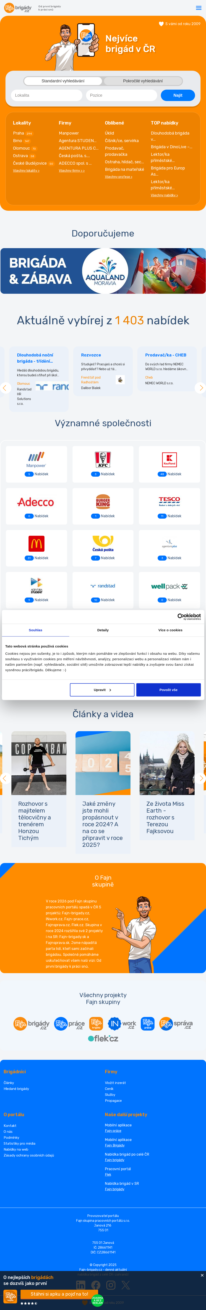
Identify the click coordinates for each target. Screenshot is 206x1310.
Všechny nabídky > (164, 195)
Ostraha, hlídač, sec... (124, 161)
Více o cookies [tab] (170, 630)
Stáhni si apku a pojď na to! (59, 1294)
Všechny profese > (118, 177)
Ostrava (24, 156)
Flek (108, 1174)
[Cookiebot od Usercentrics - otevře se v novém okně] (181, 616)
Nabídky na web (16, 1149)
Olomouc (25, 148)
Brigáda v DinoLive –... (171, 146)
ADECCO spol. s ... (75, 163)
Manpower (69, 133)
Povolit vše (168, 689)
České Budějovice (34, 163)
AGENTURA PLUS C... (79, 148)
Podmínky (11, 1138)
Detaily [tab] (103, 630)
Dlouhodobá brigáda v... (170, 136)
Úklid (109, 133)
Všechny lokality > (26, 171)
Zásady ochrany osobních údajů (29, 1155)
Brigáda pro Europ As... (168, 171)
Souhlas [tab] (35, 630)
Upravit (102, 689)
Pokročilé (143, 81)
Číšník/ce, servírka (122, 140)
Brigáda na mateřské (124, 169)
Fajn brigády (114, 1160)
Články (9, 1083)
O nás (8, 1132)
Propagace (113, 1101)
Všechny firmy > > (72, 171)
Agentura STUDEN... (77, 140)
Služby (110, 1095)
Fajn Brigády (115, 1145)
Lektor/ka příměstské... (163, 157)
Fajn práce (113, 1131)
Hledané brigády (16, 1089)
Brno (22, 141)
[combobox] (46, 95)
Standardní (63, 81)
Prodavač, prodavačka (116, 151)
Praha (23, 133)
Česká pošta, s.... (74, 155)
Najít (177, 95)
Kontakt (10, 1126)
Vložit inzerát (115, 1083)
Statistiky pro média (19, 1143)
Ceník (109, 1089)
